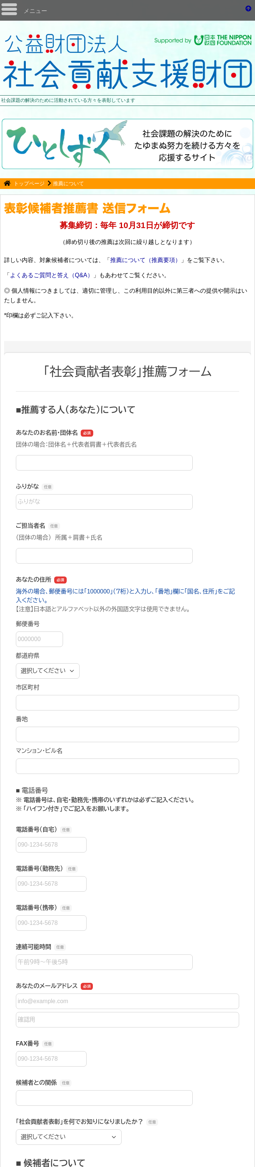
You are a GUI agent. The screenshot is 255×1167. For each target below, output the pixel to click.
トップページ (30, 183)
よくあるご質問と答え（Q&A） (51, 275)
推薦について (68, 183)
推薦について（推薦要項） (145, 260)
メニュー (35, 11)
